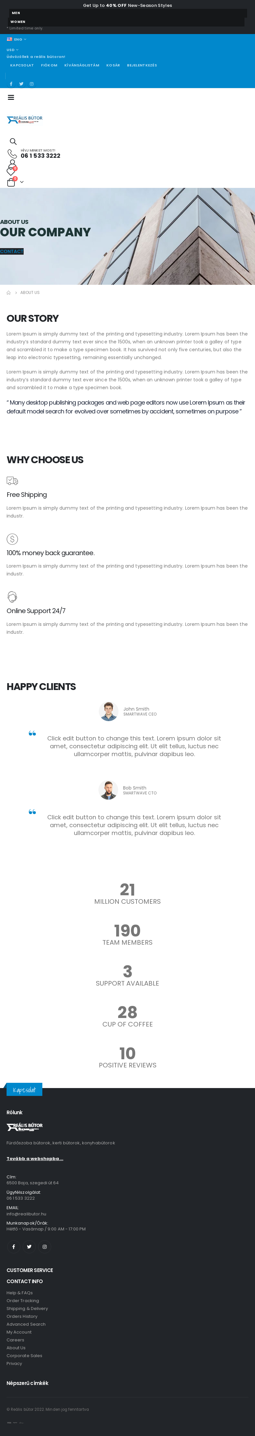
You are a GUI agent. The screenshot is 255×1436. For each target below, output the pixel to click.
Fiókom (49, 65)
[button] (12, 251)
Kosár (113, 65)
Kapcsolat (22, 65)
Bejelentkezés (142, 65)
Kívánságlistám (81, 65)
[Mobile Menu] (13, 97)
